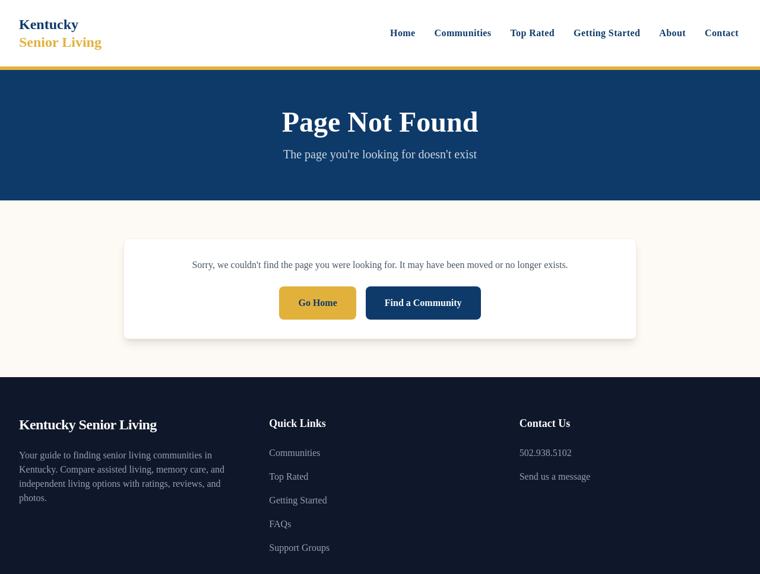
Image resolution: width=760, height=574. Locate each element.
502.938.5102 (546, 453)
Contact (722, 33)
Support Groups (299, 548)
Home (402, 33)
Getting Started (607, 33)
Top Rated (533, 33)
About (672, 33)
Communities (463, 33)
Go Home (317, 303)
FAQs (280, 524)
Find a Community (423, 303)
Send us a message (555, 476)
